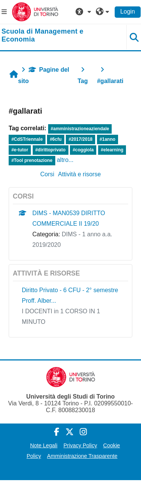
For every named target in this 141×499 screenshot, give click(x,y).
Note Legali (44, 445)
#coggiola (83, 149)
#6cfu (55, 139)
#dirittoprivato (50, 149)
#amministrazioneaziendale (80, 128)
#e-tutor (19, 149)
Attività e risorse (79, 174)
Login (127, 11)
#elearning (112, 149)
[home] (59, 36)
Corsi (47, 174)
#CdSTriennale (26, 139)
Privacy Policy (80, 445)
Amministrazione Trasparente (82, 456)
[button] (84, 11)
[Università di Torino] (35, 11)
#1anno (107, 139)
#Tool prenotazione (31, 160)
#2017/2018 (80, 139)
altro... (65, 160)
